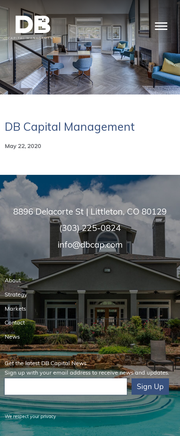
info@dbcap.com (90, 244)
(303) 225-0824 (90, 228)
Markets (15, 308)
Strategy (16, 294)
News (12, 336)
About (13, 280)
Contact (15, 322)
